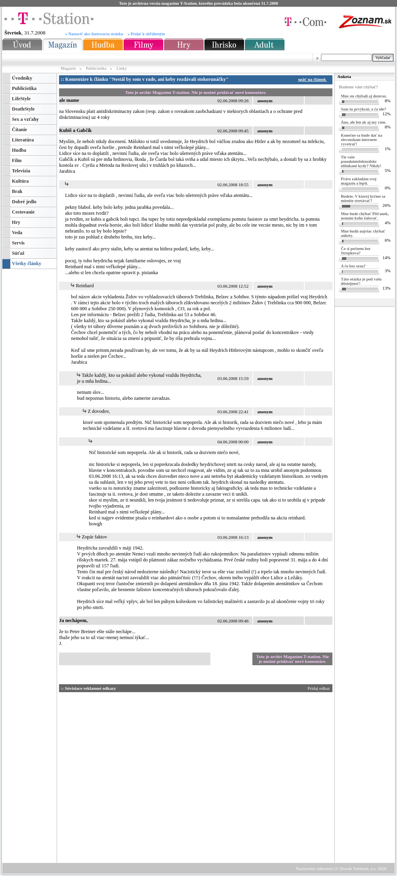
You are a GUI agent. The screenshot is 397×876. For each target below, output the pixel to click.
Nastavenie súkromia (314, 868)
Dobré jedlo (24, 201)
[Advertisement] (272, 819)
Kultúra (20, 181)
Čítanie (19, 129)
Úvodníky (22, 78)
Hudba (19, 150)
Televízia (21, 171)
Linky (121, 68)
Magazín (69, 68)
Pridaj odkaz (319, 688)
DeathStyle (23, 109)
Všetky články (26, 263)
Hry (16, 222)
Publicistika (96, 68)
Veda (17, 232)
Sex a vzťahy (25, 119)
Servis (18, 243)
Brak (17, 191)
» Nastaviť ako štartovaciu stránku (94, 34)
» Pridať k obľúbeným (146, 34)
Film (17, 160)
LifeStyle (21, 98)
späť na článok (313, 79)
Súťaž (18, 253)
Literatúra (23, 140)
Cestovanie (23, 212)
